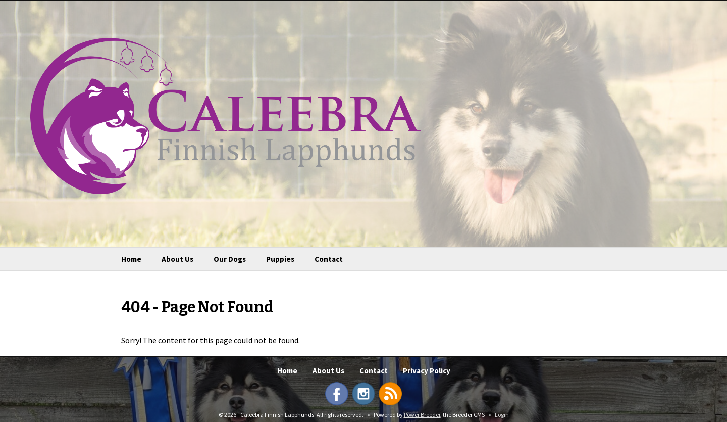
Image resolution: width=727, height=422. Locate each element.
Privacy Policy (426, 371)
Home (131, 259)
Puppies (280, 259)
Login (502, 414)
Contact (329, 259)
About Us (177, 259)
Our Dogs (230, 259)
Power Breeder (422, 414)
